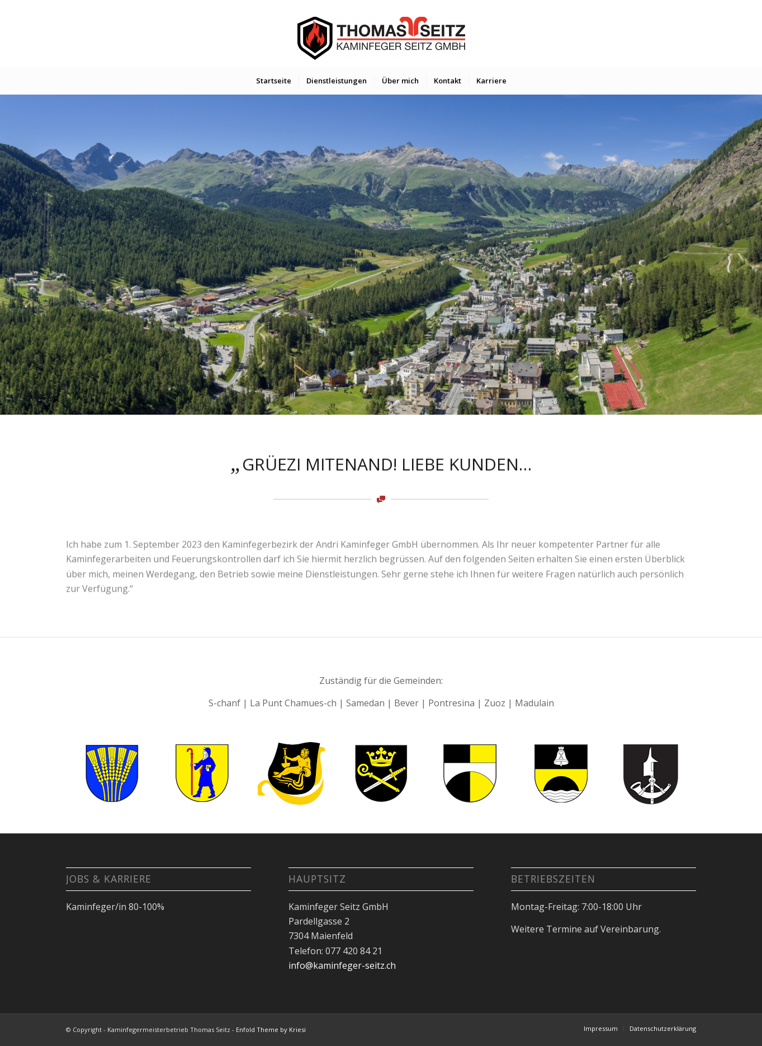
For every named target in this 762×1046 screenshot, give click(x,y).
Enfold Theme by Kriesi (271, 1029)
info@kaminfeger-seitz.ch (342, 965)
